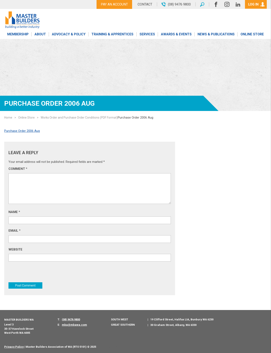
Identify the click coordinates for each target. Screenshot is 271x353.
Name (14, 212)
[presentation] (40, 274)
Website (15, 249)
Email (14, 231)
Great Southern (123, 324)
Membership (18, 34)
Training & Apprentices (113, 34)
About (40, 34)
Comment (17, 169)
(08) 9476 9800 (71, 319)
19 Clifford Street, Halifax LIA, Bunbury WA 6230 (181, 319)
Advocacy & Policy (68, 34)
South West (119, 319)
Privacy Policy (14, 346)
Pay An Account (113, 4)
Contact (144, 4)
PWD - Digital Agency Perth (116, 346)
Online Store (252, 34)
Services (147, 34)
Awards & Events (176, 34)
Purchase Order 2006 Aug (22, 131)
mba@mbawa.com (74, 324)
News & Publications (216, 34)
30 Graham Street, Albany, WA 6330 (173, 324)
